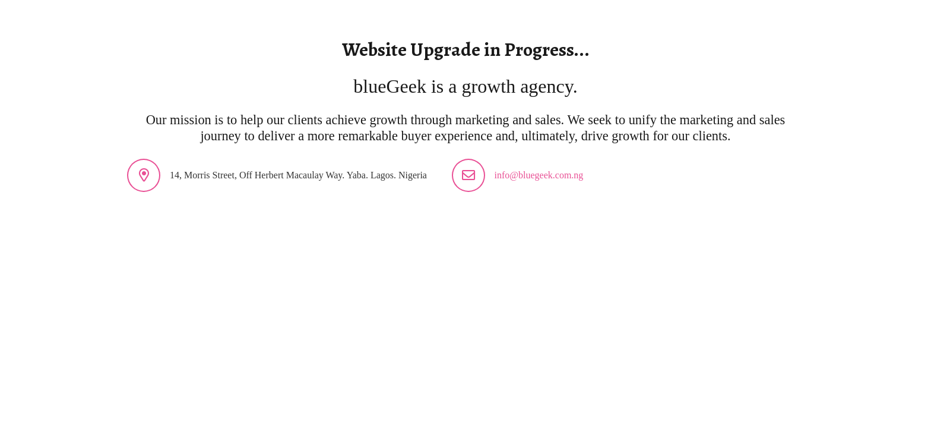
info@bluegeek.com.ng (539, 175)
